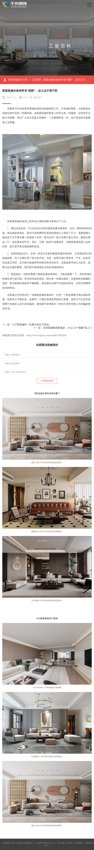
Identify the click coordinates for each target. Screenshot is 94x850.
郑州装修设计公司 (17, 79)
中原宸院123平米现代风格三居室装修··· (47, 756)
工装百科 (36, 79)
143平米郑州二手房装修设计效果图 (47, 687)
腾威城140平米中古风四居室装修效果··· (47, 531)
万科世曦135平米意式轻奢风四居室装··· (47, 600)
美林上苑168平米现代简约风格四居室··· (47, 462)
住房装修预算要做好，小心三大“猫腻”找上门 (67, 327)
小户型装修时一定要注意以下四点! (31, 324)
